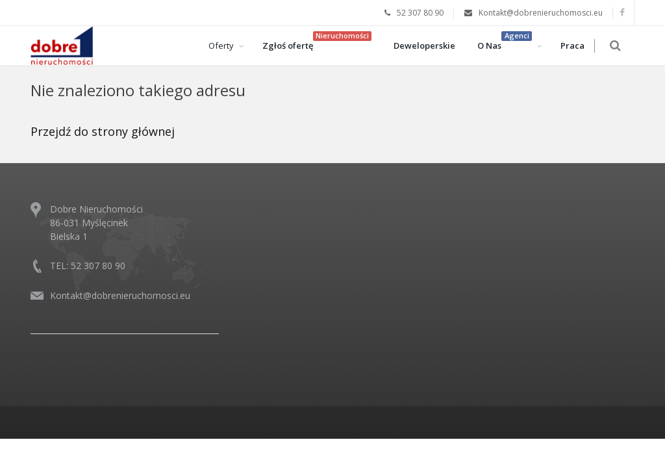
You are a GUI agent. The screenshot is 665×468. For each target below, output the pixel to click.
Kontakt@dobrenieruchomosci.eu (120, 295)
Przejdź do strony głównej (103, 131)
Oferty (227, 45)
